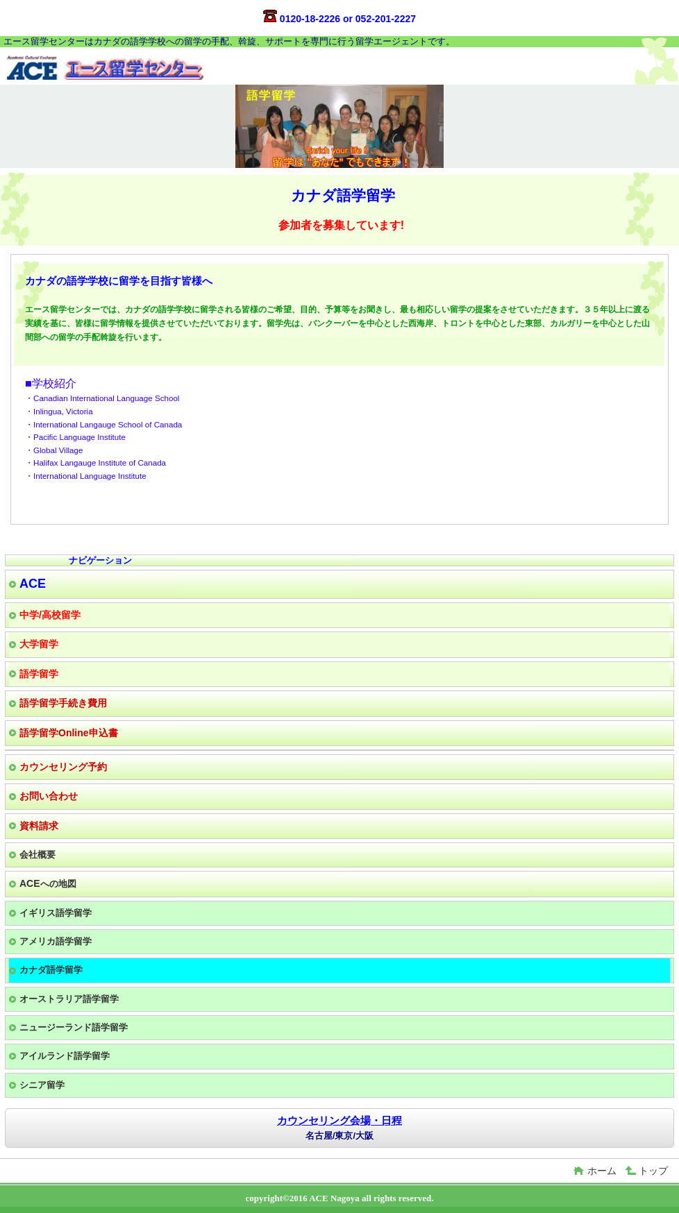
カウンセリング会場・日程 (339, 1120)
